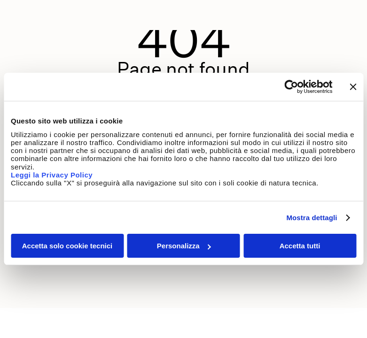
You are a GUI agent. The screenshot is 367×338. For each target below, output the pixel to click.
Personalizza (184, 246)
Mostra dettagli (311, 218)
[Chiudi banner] (353, 87)
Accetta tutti (300, 246)
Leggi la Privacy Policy (53, 175)
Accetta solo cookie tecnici (67, 246)
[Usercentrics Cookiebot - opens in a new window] (291, 87)
